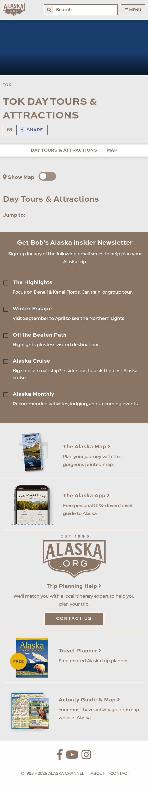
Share (32, 130)
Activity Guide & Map (89, 700)
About (98, 773)
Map (112, 150)
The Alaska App (86, 496)
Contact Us (74, 619)
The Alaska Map (86, 447)
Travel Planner (80, 651)
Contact (119, 773)
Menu (133, 9)
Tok (7, 85)
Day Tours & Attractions (64, 150)
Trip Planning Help (74, 586)
